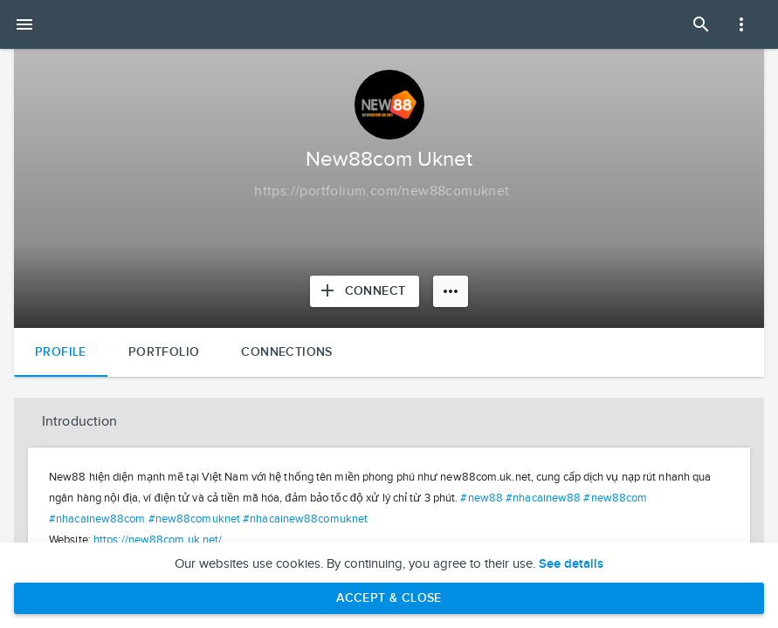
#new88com (615, 498)
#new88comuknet (194, 519)
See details (571, 564)
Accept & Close (389, 597)
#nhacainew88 (543, 498)
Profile (60, 352)
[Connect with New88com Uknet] (365, 291)
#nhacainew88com (97, 519)
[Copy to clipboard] (381, 192)
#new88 (481, 498)
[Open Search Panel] (701, 24)
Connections (286, 352)
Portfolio (164, 352)
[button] (389, 422)
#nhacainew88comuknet (305, 519)
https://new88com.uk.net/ (157, 540)
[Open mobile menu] (24, 24)
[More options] (450, 291)
